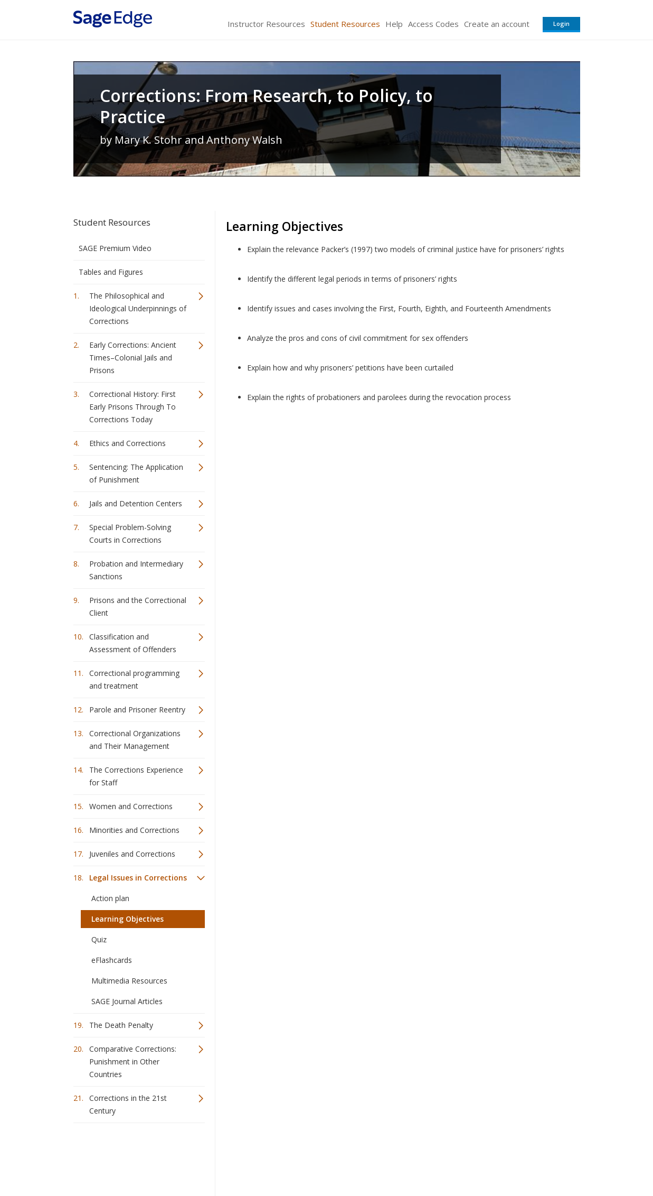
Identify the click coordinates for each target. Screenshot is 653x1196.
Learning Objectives (127, 919)
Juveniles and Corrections (132, 854)
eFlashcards (111, 960)
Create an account (496, 23)
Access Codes (433, 23)
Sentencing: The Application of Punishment (136, 473)
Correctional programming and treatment (134, 679)
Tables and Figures (111, 272)
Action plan (110, 898)
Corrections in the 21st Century (128, 1104)
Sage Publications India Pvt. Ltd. (226, 1157)
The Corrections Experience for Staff (136, 776)
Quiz (99, 939)
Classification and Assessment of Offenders (132, 643)
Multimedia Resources (129, 981)
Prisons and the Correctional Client (137, 606)
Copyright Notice (451, 1157)
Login (561, 23)
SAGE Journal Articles (127, 1001)
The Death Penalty (121, 1025)
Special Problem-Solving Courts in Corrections (130, 533)
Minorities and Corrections (134, 830)
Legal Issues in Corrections (138, 878)
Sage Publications (133, 1157)
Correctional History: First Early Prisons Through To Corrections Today (132, 406)
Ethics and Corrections (127, 443)
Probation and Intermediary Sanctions (136, 570)
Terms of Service (387, 1157)
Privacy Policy (510, 1157)
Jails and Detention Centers (135, 503)
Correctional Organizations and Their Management (135, 739)
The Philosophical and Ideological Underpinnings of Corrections (137, 308)
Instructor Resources (266, 23)
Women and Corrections (131, 806)
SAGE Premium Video (115, 248)
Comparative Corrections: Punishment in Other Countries (132, 1061)
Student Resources (345, 23)
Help (394, 23)
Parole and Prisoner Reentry (137, 709)
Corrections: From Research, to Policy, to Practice (266, 106)
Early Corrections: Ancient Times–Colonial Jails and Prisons (132, 357)
